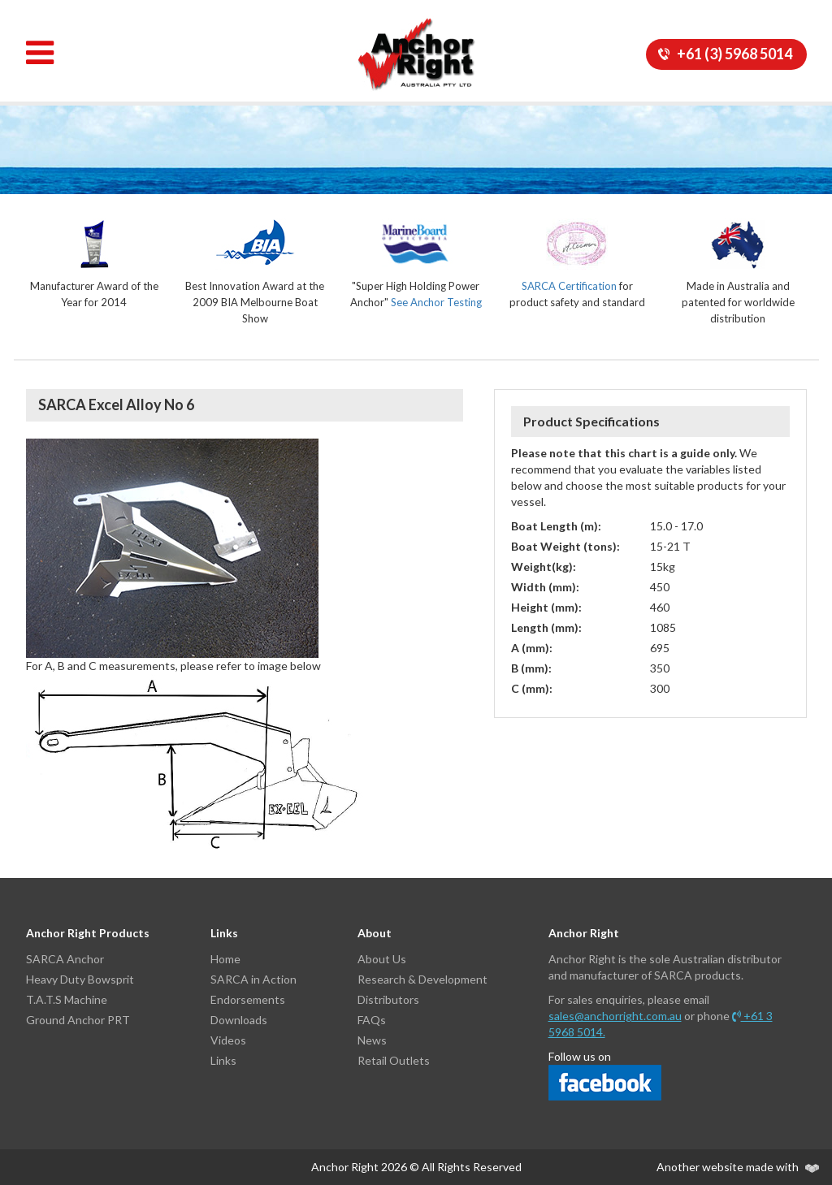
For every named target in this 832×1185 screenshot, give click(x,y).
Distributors (388, 999)
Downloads (238, 1020)
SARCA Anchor (65, 959)
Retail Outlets (394, 1060)
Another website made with (737, 1167)
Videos (228, 1040)
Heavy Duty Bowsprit (80, 979)
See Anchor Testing (436, 302)
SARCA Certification (569, 285)
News (372, 1040)
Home (225, 959)
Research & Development (423, 979)
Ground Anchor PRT (78, 1020)
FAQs (372, 1020)
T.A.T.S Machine (66, 999)
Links (223, 1060)
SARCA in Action (253, 979)
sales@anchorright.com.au (615, 1016)
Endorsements (247, 999)
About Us (382, 959)
